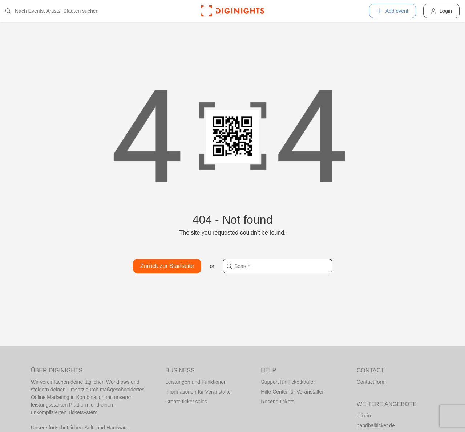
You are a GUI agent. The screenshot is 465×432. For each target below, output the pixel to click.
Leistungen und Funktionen (196, 382)
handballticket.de (376, 425)
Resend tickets (277, 401)
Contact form (371, 382)
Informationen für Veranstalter (198, 392)
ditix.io (364, 416)
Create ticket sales (186, 401)
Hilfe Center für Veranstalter (292, 392)
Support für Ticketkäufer (288, 382)
